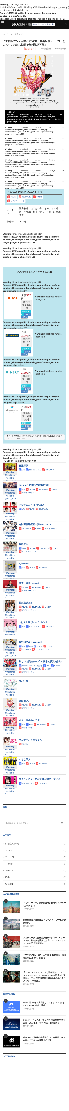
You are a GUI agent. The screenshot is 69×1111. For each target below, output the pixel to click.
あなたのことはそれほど (31, 504)
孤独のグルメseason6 (30, 641)
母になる (23, 543)
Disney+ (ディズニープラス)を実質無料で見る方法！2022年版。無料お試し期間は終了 (44, 1021)
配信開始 (35, 883)
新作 (37, 863)
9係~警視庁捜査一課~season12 (35, 524)
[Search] (66, 24)
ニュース (35, 857)
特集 (35, 877)
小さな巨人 (24, 759)
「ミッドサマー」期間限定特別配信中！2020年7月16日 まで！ (44, 904)
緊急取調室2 (25, 602)
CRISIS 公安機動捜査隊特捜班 (34, 485)
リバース (23, 681)
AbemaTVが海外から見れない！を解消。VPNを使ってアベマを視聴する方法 (44, 1038)
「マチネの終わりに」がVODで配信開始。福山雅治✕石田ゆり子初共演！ (44, 956)
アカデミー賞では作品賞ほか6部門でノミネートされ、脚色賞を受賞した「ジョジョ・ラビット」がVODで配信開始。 (44, 940)
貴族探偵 (23, 465)
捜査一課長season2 (29, 583)
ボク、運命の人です (29, 720)
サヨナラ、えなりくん (30, 739)
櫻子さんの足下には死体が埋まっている (39, 779)
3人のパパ (24, 563)
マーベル (35, 870)
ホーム (5, 34)
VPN (37, 850)
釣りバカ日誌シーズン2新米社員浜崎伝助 (40, 661)
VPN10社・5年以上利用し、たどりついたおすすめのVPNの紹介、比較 (44, 1004)
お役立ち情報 (35, 843)
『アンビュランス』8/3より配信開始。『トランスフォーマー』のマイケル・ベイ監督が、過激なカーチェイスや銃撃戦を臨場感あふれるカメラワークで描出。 (44, 976)
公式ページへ (26, 315)
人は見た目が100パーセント (33, 622)
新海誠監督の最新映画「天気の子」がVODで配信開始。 (44, 921)
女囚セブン (24, 700)
